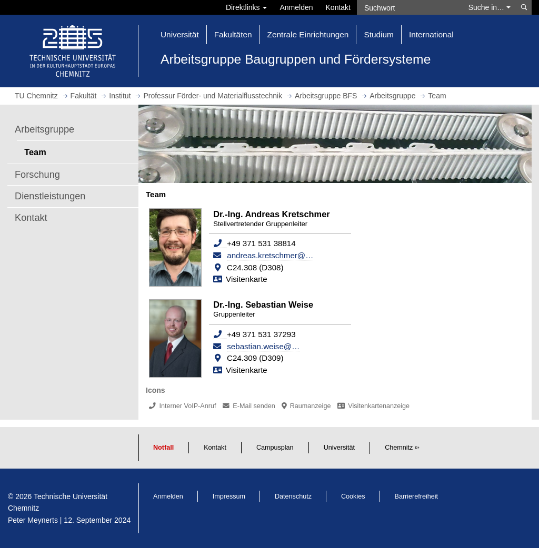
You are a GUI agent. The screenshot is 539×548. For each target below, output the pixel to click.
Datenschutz (293, 496)
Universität (339, 447)
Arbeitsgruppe (44, 129)
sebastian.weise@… (263, 346)
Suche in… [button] (489, 7)
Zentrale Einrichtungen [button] (308, 34)
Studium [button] (378, 34)
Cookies (353, 496)
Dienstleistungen (50, 196)
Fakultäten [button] (233, 34)
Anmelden (296, 7)
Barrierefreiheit (416, 496)
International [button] (431, 34)
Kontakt (338, 7)
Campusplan (275, 447)
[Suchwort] (409, 7)
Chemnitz (399, 447)
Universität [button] (180, 34)
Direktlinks (246, 7)
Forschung (37, 174)
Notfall (163, 447)
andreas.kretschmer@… (270, 255)
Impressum (229, 496)
